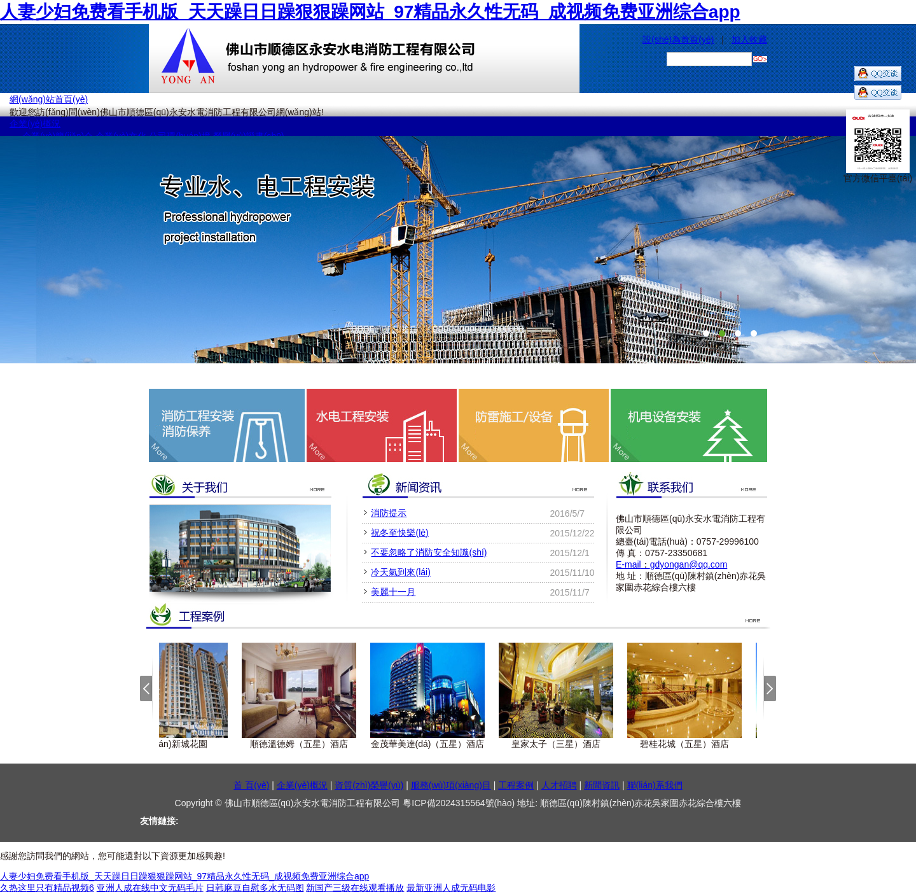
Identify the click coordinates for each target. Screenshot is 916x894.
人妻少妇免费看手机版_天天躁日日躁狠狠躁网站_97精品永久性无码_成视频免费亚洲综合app (370, 12)
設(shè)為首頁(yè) (678, 39)
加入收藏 (749, 39)
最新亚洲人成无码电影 (451, 888)
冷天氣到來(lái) (400, 572)
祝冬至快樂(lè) (399, 532)
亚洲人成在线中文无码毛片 (150, 888)
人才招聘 (559, 785)
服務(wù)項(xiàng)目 (451, 785)
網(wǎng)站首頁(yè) (49, 99)
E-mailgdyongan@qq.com (671, 564)
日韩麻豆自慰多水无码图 (255, 888)
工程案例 (516, 785)
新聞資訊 (602, 785)
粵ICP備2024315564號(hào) (460, 803)
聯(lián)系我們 (655, 785)
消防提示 (388, 513)
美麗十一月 (393, 592)
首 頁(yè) (251, 785)
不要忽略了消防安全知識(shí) (429, 552)
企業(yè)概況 (35, 123)
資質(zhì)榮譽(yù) (369, 785)
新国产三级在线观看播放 (355, 888)
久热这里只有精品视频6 (47, 888)
